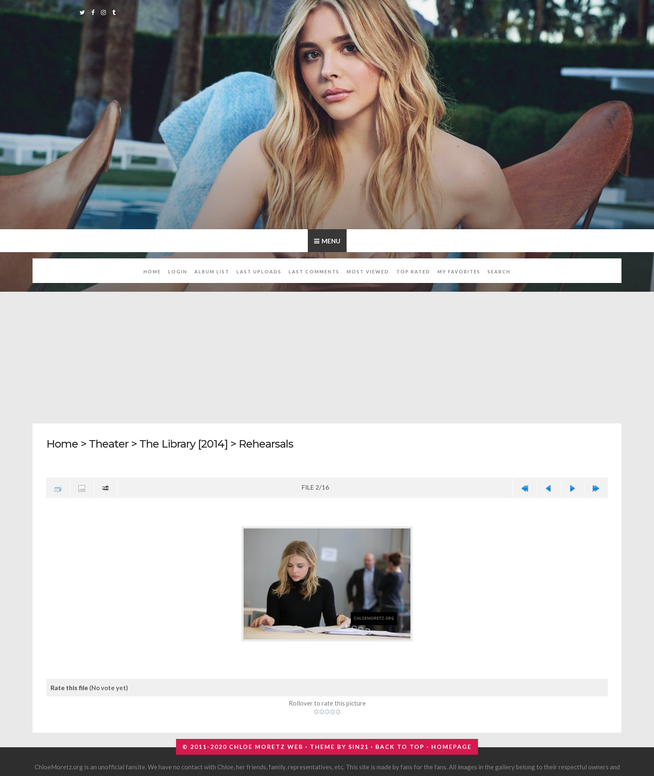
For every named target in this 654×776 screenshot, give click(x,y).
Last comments (314, 271)
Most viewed (368, 271)
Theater (108, 443)
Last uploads (259, 271)
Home (152, 271)
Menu (331, 241)
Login (177, 271)
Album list (211, 271)
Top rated (413, 271)
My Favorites (459, 271)
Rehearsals (266, 443)
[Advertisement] (327, 353)
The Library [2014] (183, 443)
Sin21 (358, 746)
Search (499, 271)
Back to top (400, 746)
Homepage (451, 746)
